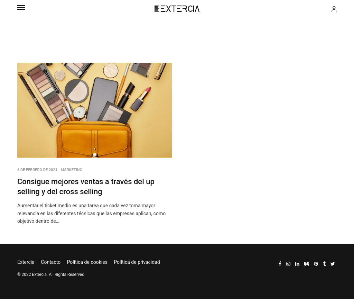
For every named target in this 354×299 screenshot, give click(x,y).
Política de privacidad (137, 262)
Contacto (50, 262)
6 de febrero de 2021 (37, 170)
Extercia (26, 262)
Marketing (72, 170)
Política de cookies (87, 262)
